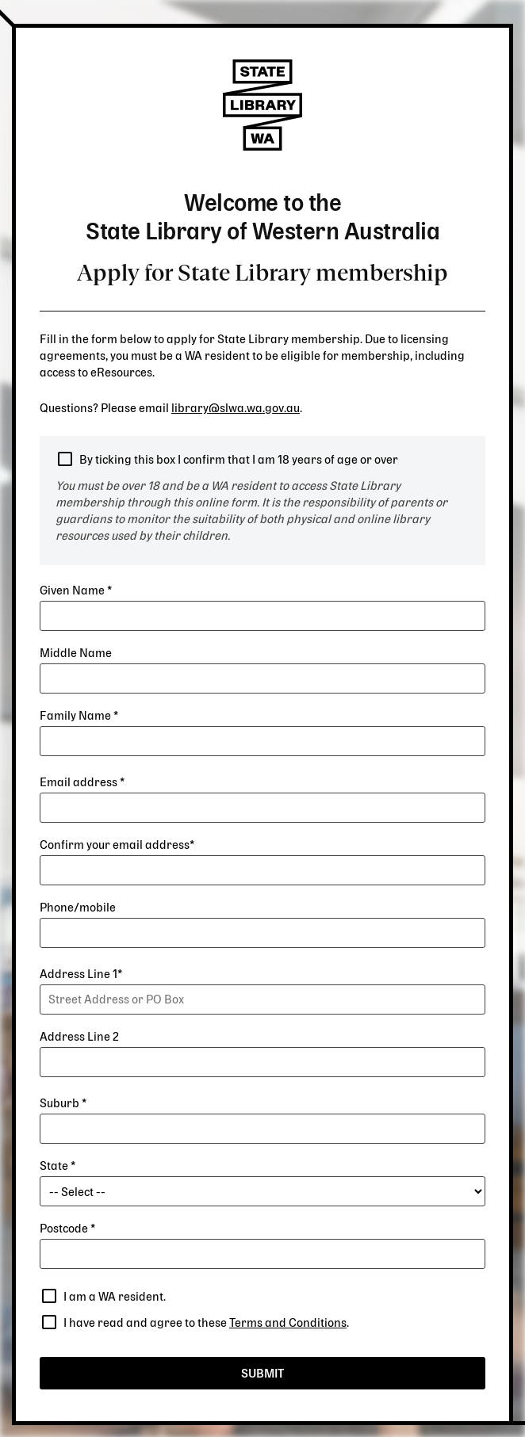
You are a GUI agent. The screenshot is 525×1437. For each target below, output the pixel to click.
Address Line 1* (81, 974)
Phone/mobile (78, 908)
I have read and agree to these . (206, 1323)
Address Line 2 (79, 1037)
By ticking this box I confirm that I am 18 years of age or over (238, 460)
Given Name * (76, 591)
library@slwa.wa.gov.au (235, 408)
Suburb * (63, 1104)
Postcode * (67, 1229)
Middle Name (76, 653)
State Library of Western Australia (262, 105)
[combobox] (262, 999)
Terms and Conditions (288, 1323)
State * (57, 1166)
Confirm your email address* (117, 845)
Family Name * (79, 716)
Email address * (82, 783)
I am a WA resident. (114, 1297)
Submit (262, 1374)
